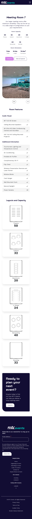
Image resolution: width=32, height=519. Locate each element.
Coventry (16, 477)
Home (16, 461)
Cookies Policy (16, 508)
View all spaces (20, 58)
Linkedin (16, 486)
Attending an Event (16, 465)
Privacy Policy (16, 502)
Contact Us (16, 469)
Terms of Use (16, 505)
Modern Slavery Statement (16, 510)
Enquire (9, 58)
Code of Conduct (16, 467)
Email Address (6, 436)
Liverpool (16, 480)
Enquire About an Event (16, 471)
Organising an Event (16, 463)
